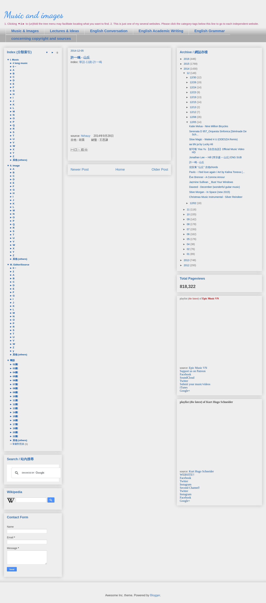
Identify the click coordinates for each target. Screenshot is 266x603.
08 (188, 224)
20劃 (15, 432)
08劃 (15, 388)
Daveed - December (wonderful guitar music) (214, 186)
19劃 (15, 428)
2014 (187, 68)
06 (188, 234)
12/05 (193, 122)
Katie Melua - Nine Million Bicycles (208, 126)
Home (120, 169)
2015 (187, 63)
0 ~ (14, 66)
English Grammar (209, 31)
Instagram (185, 484)
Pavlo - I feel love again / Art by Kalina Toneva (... (217, 172)
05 (188, 239)
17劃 (15, 424)
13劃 (15, 408)
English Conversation (109, 31)
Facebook (185, 374)
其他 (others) (19, 160)
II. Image (14, 165)
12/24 (193, 87)
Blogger (155, 595)
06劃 (15, 380)
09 (188, 219)
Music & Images (25, 31)
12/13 (193, 107)
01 (188, 254)
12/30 (193, 77)
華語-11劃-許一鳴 (90, 62)
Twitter (184, 380)
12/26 (193, 82)
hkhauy (85, 135)
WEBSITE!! (187, 474)
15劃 (15, 416)
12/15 (193, 102)
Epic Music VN (198, 367)
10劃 (15, 396)
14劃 (15, 412)
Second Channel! (190, 487)
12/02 (193, 203)
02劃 (15, 364)
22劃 (15, 436)
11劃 (15, 400)
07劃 (15, 384)
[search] (35, 473)
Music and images (33, 14)
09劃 (15, 392)
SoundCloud (187, 377)
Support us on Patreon (193, 371)
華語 (12, 360)
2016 (187, 58)
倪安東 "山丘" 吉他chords (203, 167)
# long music (19, 63)
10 (188, 214)
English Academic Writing (161, 31)
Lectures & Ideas (64, 31)
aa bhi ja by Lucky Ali (201, 144)
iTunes (184, 387)
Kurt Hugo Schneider (201, 471)
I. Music (14, 59)
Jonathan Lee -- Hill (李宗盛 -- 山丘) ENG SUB (215, 157)
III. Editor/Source (19, 264)
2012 (187, 265)
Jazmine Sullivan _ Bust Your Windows (211, 182)
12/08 (193, 117)
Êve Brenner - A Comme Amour (207, 177)
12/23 (193, 92)
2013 (187, 260)
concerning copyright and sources (41, 39)
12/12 (193, 112)
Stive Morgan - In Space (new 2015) (209, 192)
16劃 (15, 420)
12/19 (193, 97)
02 (188, 249)
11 (188, 209)
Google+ (185, 390)
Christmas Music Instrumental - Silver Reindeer (216, 196)
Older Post (160, 169)
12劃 (15, 404)
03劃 (15, 368)
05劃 (15, 376)
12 (188, 73)
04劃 (15, 372)
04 (188, 244)
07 (188, 229)
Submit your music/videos (195, 384)
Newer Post (80, 169)
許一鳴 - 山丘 (196, 162)
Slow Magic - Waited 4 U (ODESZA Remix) (213, 139)
